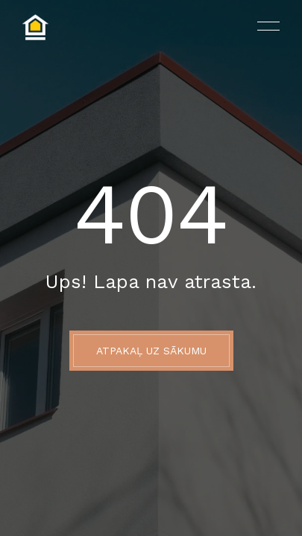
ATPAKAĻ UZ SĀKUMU (151, 351)
